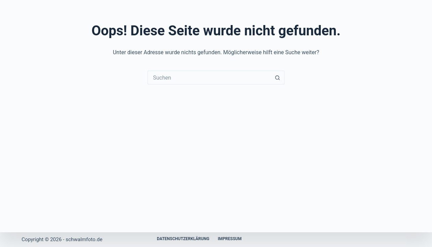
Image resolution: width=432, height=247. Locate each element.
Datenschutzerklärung (183, 238)
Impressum (229, 238)
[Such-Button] (277, 77)
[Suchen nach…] (209, 77)
